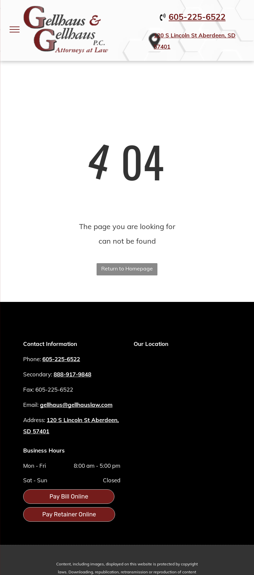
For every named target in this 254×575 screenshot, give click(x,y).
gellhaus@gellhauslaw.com (76, 404)
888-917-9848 (72, 374)
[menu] (14, 29)
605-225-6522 (197, 17)
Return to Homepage (127, 268)
